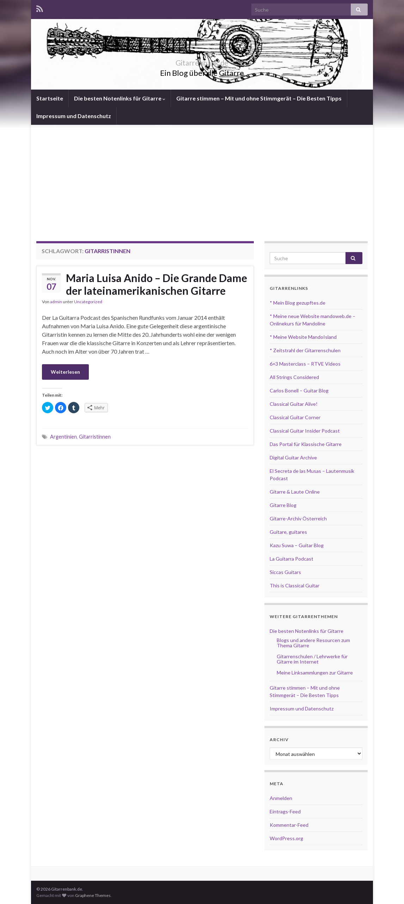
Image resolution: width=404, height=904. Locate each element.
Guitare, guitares (288, 532)
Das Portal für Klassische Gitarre (306, 444)
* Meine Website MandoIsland (303, 337)
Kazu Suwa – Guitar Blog (297, 545)
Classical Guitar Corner (295, 417)
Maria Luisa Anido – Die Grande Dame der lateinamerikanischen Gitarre (156, 284)
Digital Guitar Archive (293, 457)
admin (56, 301)
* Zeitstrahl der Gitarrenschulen (305, 350)
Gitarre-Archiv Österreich (298, 518)
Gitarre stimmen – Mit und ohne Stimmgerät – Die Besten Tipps (259, 98)
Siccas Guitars (285, 572)
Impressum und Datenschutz (73, 115)
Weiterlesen (65, 372)
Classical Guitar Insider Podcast (305, 431)
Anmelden (281, 798)
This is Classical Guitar (294, 585)
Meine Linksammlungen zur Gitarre (315, 673)
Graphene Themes (93, 895)
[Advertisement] (202, 177)
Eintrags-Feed (285, 811)
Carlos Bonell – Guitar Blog (299, 390)
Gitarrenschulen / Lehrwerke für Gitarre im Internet (312, 659)
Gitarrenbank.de (202, 61)
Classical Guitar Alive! (294, 404)
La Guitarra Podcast (291, 559)
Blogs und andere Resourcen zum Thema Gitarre (313, 642)
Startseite (49, 98)
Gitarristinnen (95, 437)
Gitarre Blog (283, 505)
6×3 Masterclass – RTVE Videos (305, 364)
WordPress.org (286, 838)
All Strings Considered (294, 377)
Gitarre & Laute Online (295, 492)
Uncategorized (88, 301)
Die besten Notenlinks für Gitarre (119, 98)
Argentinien (63, 437)
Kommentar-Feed (289, 825)
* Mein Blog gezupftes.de (297, 303)
